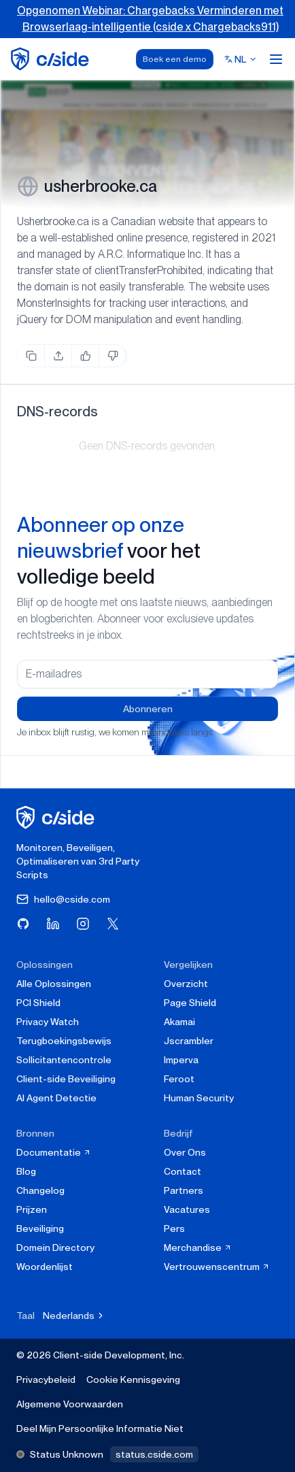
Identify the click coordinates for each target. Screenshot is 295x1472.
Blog (26, 1171)
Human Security (199, 1097)
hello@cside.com (63, 899)
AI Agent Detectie (56, 1097)
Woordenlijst (44, 1266)
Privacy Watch (47, 1021)
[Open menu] (276, 59)
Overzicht (186, 983)
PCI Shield (38, 1002)
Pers (174, 1228)
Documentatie (53, 1152)
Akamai (179, 1021)
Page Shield (190, 1002)
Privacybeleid (45, 1379)
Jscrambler (188, 1040)
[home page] (52, 58)
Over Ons (185, 1152)
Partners (183, 1190)
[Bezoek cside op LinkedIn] (53, 924)
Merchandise (198, 1247)
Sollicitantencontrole (63, 1059)
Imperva (181, 1059)
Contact (182, 1171)
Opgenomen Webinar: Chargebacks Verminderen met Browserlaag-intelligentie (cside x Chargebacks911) (150, 18)
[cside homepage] (57, 817)
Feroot (179, 1078)
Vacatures (187, 1209)
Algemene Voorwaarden (69, 1404)
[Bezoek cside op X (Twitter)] (113, 924)
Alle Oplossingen (53, 983)
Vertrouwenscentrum (217, 1266)
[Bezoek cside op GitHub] (23, 924)
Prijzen (31, 1209)
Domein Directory (55, 1247)
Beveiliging (40, 1228)
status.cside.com (154, 1454)
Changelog (40, 1190)
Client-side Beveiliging (66, 1078)
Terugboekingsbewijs (63, 1040)
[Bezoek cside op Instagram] (83, 924)
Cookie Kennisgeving (133, 1379)
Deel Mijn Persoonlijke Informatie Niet (100, 1428)
